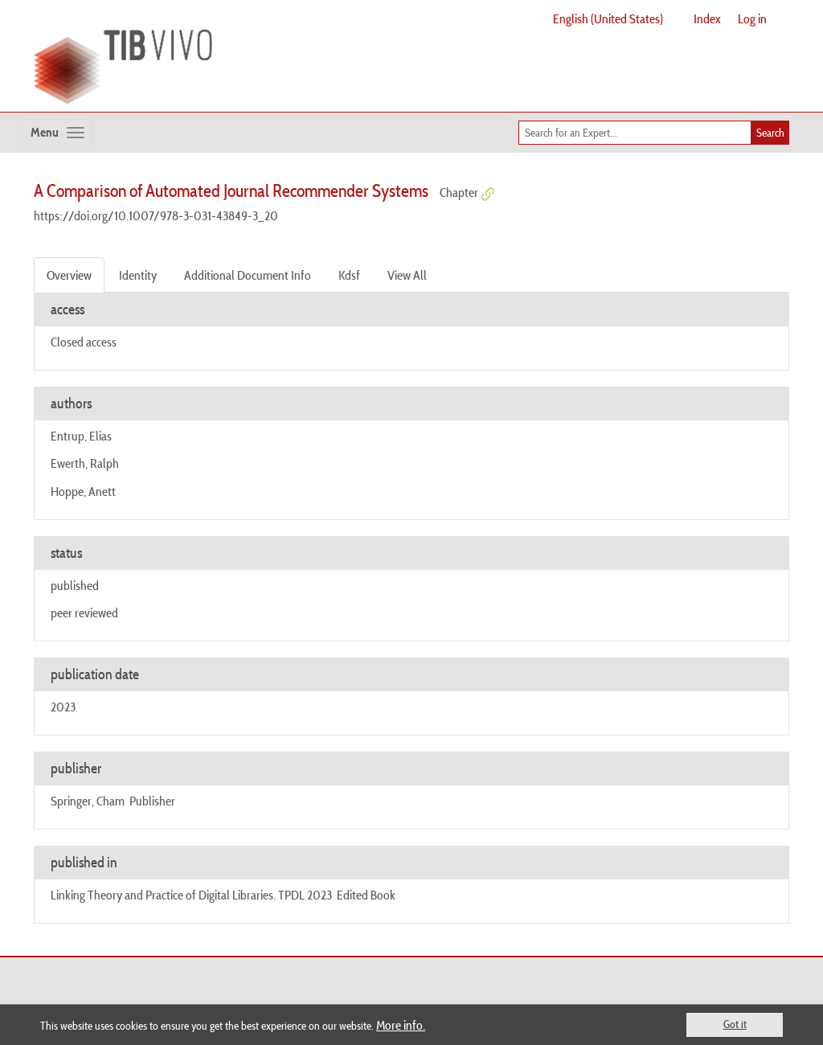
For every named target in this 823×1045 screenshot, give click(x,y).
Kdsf (349, 275)
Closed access (84, 342)
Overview (69, 275)
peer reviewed (84, 612)
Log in (752, 18)
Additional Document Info (247, 275)
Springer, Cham (88, 801)
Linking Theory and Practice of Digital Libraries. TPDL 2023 (191, 895)
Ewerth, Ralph (85, 463)
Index (707, 18)
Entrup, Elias (81, 436)
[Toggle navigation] (57, 132)
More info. (400, 1025)
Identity (138, 275)
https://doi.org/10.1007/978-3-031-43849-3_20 (156, 215)
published (75, 585)
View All (407, 275)
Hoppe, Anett (83, 491)
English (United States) (608, 18)
